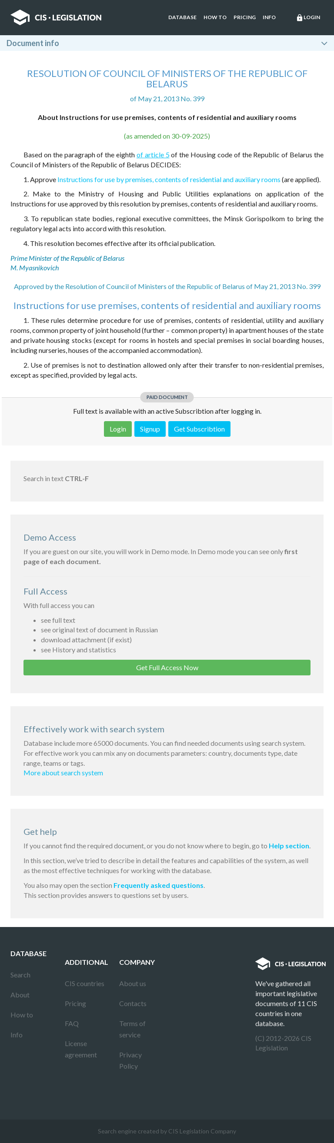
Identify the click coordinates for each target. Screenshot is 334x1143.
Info (269, 17)
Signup (150, 429)
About (20, 994)
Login (308, 18)
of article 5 (153, 154)
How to (215, 17)
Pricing (245, 17)
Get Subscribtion (199, 429)
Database (182, 17)
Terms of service (132, 1029)
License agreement (81, 1049)
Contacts (133, 1003)
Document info (33, 43)
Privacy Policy (130, 1060)
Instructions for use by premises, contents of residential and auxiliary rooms (169, 179)
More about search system (63, 772)
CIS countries (84, 983)
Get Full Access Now (167, 667)
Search (20, 974)
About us (132, 983)
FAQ (72, 1023)
